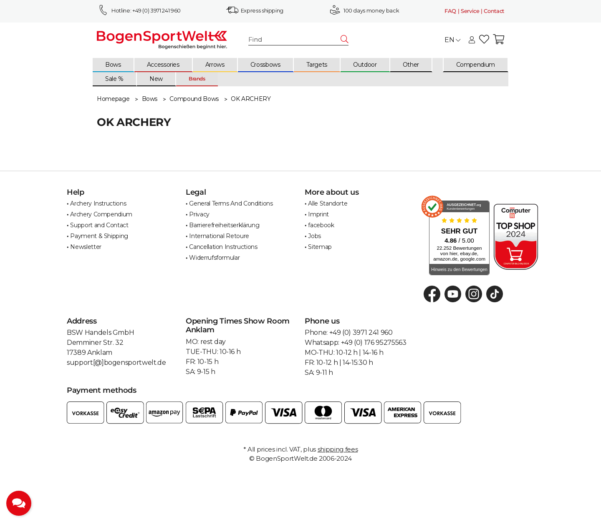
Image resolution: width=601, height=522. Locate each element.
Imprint (318, 214)
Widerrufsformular (214, 257)
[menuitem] (113, 65)
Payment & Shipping (99, 236)
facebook (321, 225)
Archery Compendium (101, 214)
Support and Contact (99, 225)
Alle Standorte (327, 203)
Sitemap (320, 247)
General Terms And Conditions (231, 203)
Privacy (199, 214)
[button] (472, 40)
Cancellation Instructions (223, 247)
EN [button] (452, 40)
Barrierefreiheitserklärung (224, 225)
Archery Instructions (98, 203)
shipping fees (338, 449)
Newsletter (85, 247)
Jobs (314, 236)
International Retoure (219, 236)
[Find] (294, 39)
